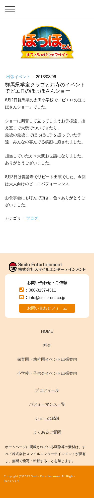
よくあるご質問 (47, 432)
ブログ (32, 218)
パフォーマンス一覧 (47, 404)
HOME (47, 331)
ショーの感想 (47, 418)
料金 (47, 345)
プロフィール (47, 390)
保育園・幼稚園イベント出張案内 (47, 359)
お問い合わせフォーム (47, 308)
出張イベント (18, 77)
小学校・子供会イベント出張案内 (47, 373)
